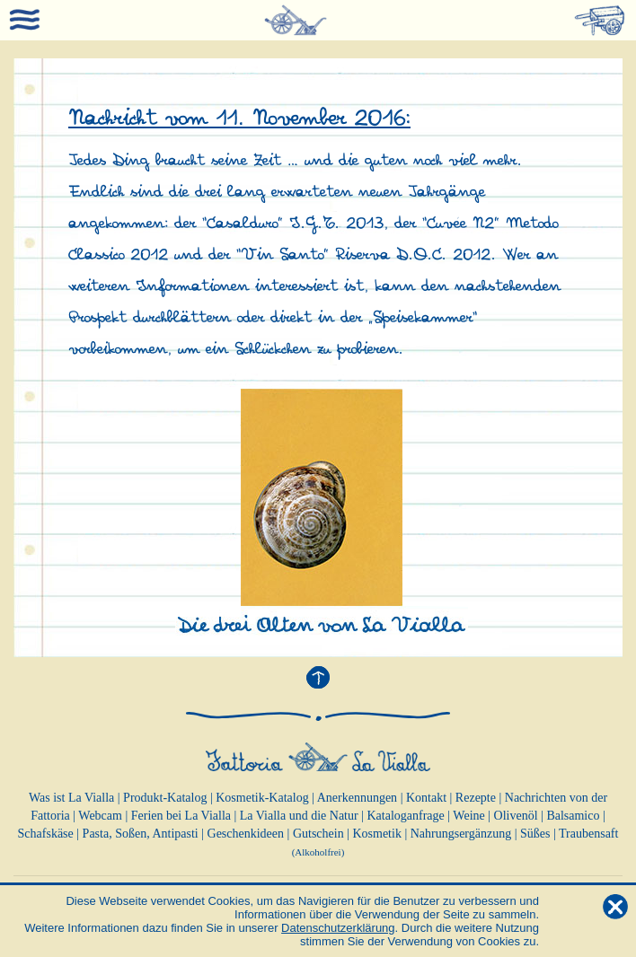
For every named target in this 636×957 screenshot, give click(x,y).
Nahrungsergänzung (461, 833)
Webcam (100, 815)
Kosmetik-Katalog (262, 797)
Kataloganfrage (405, 815)
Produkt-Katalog (165, 797)
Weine (468, 815)
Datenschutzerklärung (337, 928)
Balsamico (572, 815)
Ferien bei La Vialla (181, 815)
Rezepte (475, 797)
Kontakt (426, 797)
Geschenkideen (246, 833)
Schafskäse (46, 833)
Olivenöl (516, 815)
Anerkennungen (357, 797)
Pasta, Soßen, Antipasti (141, 833)
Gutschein (318, 833)
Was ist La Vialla (71, 797)
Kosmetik (376, 833)
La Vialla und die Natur (299, 815)
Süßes (535, 833)
